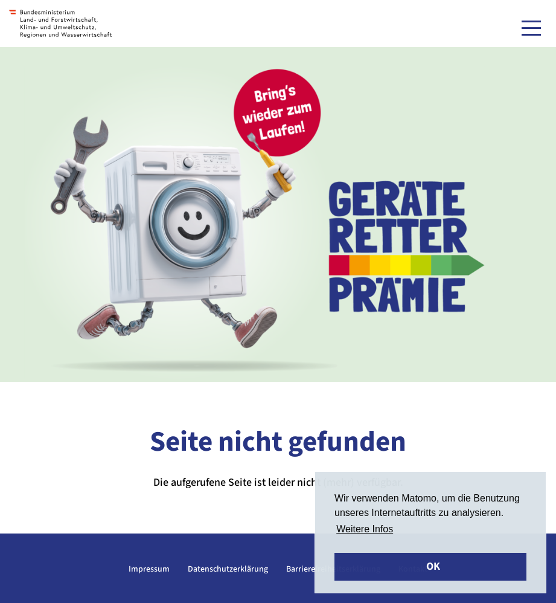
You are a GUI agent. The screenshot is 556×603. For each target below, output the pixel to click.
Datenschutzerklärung (228, 569)
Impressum (149, 569)
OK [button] (433, 566)
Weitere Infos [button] (364, 529)
